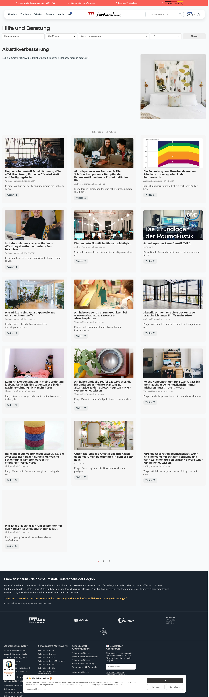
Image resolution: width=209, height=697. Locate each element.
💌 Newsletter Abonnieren (114, 636)
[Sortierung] (23, 36)
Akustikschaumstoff (16, 635)
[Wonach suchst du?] (164, 14)
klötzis (61, 14)
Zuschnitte (25, 14)
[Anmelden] (198, 14)
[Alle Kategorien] (113, 36)
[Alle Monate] (61, 36)
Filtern (194, 36)
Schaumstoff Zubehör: (85, 656)
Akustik (12, 14)
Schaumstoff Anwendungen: (81, 636)
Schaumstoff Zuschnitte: (18, 670)
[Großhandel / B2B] (188, 14)
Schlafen (38, 14)
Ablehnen (156, 687)
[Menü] (13, 661)
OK (165, 680)
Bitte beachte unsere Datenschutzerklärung (116, 662)
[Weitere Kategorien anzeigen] (69, 14)
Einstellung (174, 687)
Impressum (30, 689)
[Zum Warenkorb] (193, 14)
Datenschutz (41, 689)
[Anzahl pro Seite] (166, 36)
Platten (50, 14)
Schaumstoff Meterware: (53, 635)
